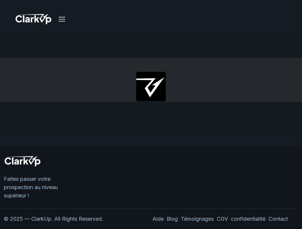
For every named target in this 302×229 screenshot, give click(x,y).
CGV (222, 219)
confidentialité (249, 219)
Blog (172, 219)
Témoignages (197, 219)
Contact (278, 219)
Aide (158, 219)
